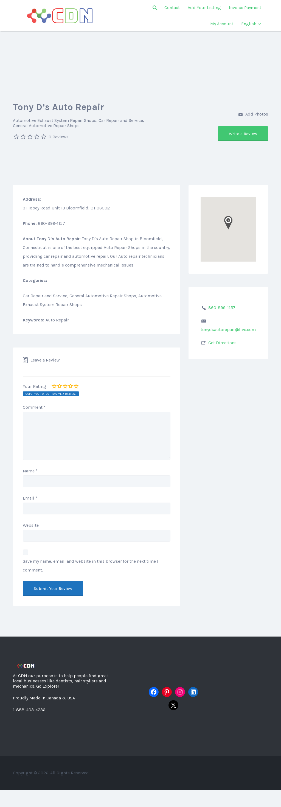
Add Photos (253, 114)
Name (30, 470)
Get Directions (222, 342)
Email (30, 498)
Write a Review (243, 133)
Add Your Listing (204, 7)
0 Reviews (59, 136)
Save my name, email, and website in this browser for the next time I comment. (90, 566)
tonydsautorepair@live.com (228, 329)
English (248, 23)
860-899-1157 (221, 307)
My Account (221, 23)
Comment (34, 407)
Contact (172, 7)
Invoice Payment (245, 7)
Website (31, 525)
